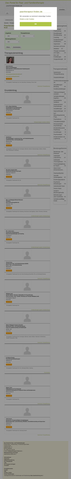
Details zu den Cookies (27, 19)
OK (36, 24)
